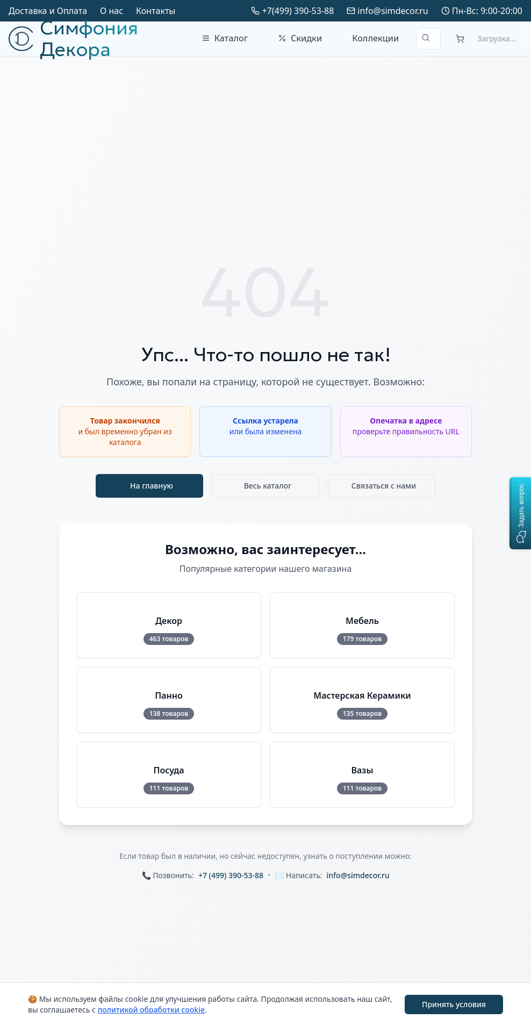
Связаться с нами (384, 485)
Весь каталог (268, 485)
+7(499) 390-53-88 (298, 11)
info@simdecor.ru (392, 11)
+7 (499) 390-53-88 (230, 875)
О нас (111, 11)
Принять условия (454, 1004)
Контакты (155, 11)
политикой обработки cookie (151, 1010)
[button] (520, 513)
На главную (151, 485)
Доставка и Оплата (48, 11)
